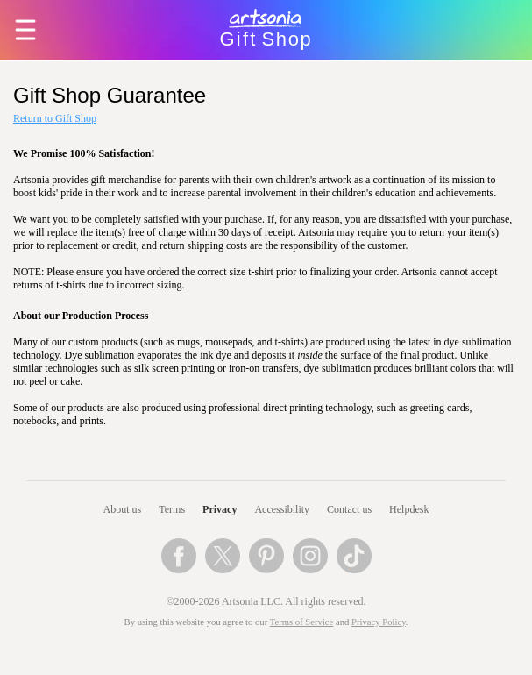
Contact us (349, 509)
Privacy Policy (378, 622)
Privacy (219, 509)
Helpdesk (409, 509)
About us (122, 509)
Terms (172, 509)
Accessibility (281, 509)
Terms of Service (302, 622)
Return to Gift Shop (54, 118)
